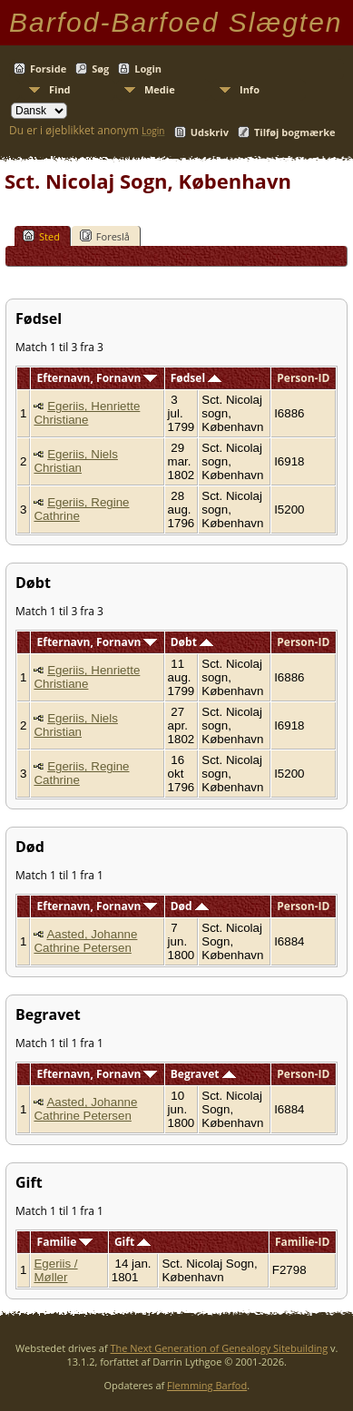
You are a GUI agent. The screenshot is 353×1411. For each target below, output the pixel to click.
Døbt (192, 642)
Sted (41, 236)
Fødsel (196, 378)
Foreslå (105, 236)
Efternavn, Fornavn (97, 378)
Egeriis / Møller (55, 1270)
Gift (132, 1241)
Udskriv (210, 132)
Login (148, 68)
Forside (48, 68)
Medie (159, 89)
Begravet (203, 1074)
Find (60, 89)
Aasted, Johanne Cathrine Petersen (85, 941)
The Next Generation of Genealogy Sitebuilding (219, 1348)
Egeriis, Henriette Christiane (87, 412)
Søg (100, 68)
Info (250, 89)
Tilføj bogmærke (295, 132)
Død (190, 906)
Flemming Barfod (207, 1385)
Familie (65, 1241)
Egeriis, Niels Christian (75, 461)
